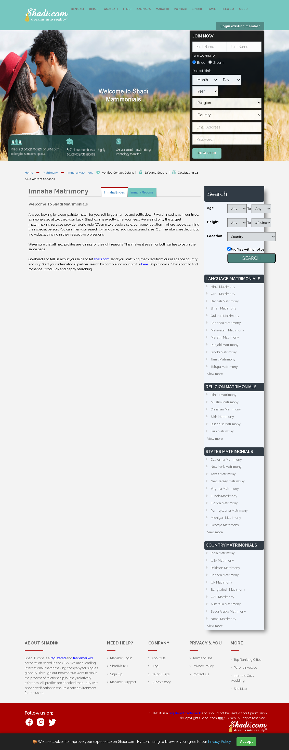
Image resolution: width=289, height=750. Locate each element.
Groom (218, 62)
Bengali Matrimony (225, 302)
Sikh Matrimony (223, 421)
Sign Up (116, 684)
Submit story (161, 692)
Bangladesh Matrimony (228, 598)
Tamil (211, 9)
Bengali (77, 9)
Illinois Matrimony (224, 502)
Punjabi (180, 9)
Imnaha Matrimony (81, 172)
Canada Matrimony (225, 583)
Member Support (123, 692)
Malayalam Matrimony (228, 332)
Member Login (121, 668)
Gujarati (111, 9)
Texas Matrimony (224, 480)
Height (213, 222)
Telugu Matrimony (225, 369)
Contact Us (201, 684)
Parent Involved (245, 678)
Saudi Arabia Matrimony (229, 621)
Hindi (127, 9)
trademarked (83, 668)
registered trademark (185, 723)
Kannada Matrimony (226, 324)
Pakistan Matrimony (226, 576)
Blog (155, 676)
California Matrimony (226, 465)
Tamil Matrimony (224, 362)
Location (214, 236)
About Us (158, 668)
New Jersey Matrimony (228, 487)
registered (58, 668)
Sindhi (197, 9)
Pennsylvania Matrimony (229, 517)
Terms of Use (202, 668)
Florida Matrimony (225, 510)
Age (210, 208)
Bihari (94, 9)
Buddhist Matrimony (226, 428)
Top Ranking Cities (247, 669)
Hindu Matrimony (224, 398)
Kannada (143, 9)
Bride (201, 62)
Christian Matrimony (226, 413)
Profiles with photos (248, 249)
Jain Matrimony (222, 436)
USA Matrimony (223, 568)
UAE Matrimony (223, 606)
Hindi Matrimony (223, 287)
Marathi (162, 9)
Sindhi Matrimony (224, 354)
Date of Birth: (202, 71)
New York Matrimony (227, 472)
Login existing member (240, 26)
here (144, 264)
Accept (246, 742)
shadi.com (102, 259)
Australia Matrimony (226, 613)
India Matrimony (223, 561)
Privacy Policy (203, 676)
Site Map (240, 699)
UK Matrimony (222, 591)
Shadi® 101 (119, 676)
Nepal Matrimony (224, 628)
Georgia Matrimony (225, 532)
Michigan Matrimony (226, 525)
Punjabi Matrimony (225, 347)
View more (215, 377)
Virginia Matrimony (225, 495)
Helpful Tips (160, 684)
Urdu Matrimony (223, 294)
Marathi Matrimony (225, 339)
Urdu (243, 9)
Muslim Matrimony (225, 406)
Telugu (227, 9)
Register (207, 153)
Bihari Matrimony (224, 309)
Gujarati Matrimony (225, 317)
